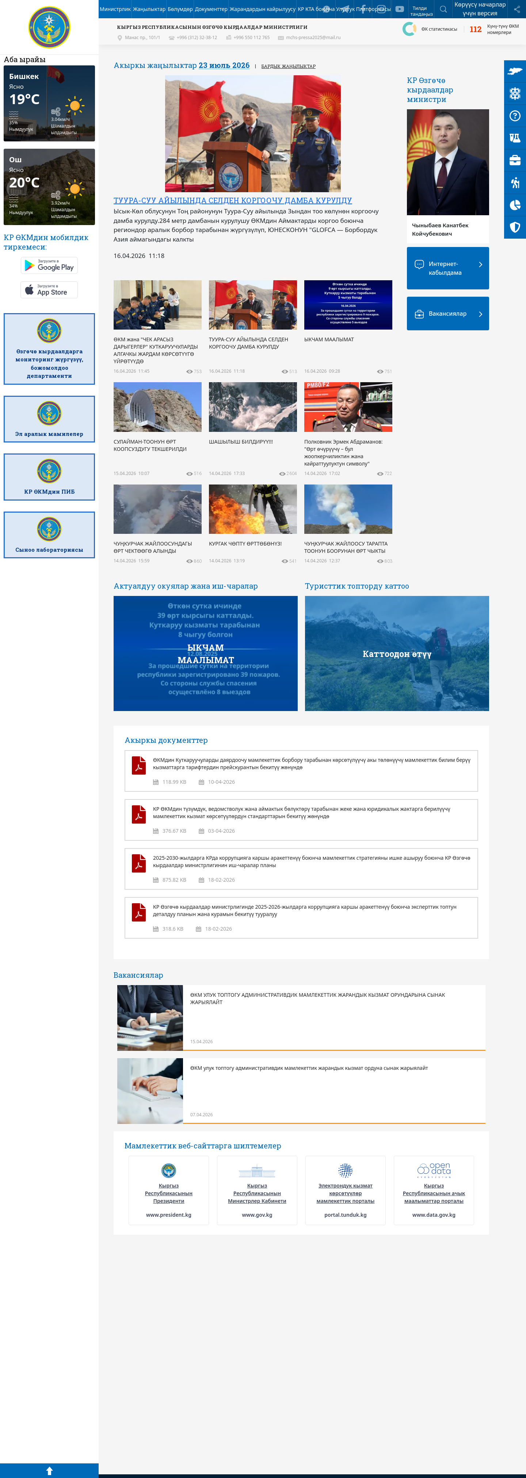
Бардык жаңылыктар (289, 66)
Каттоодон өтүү (397, 653)
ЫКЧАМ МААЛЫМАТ (206, 653)
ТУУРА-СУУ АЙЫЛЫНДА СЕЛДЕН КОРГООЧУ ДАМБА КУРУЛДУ (233, 200)
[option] (253, 169)
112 (476, 29)
